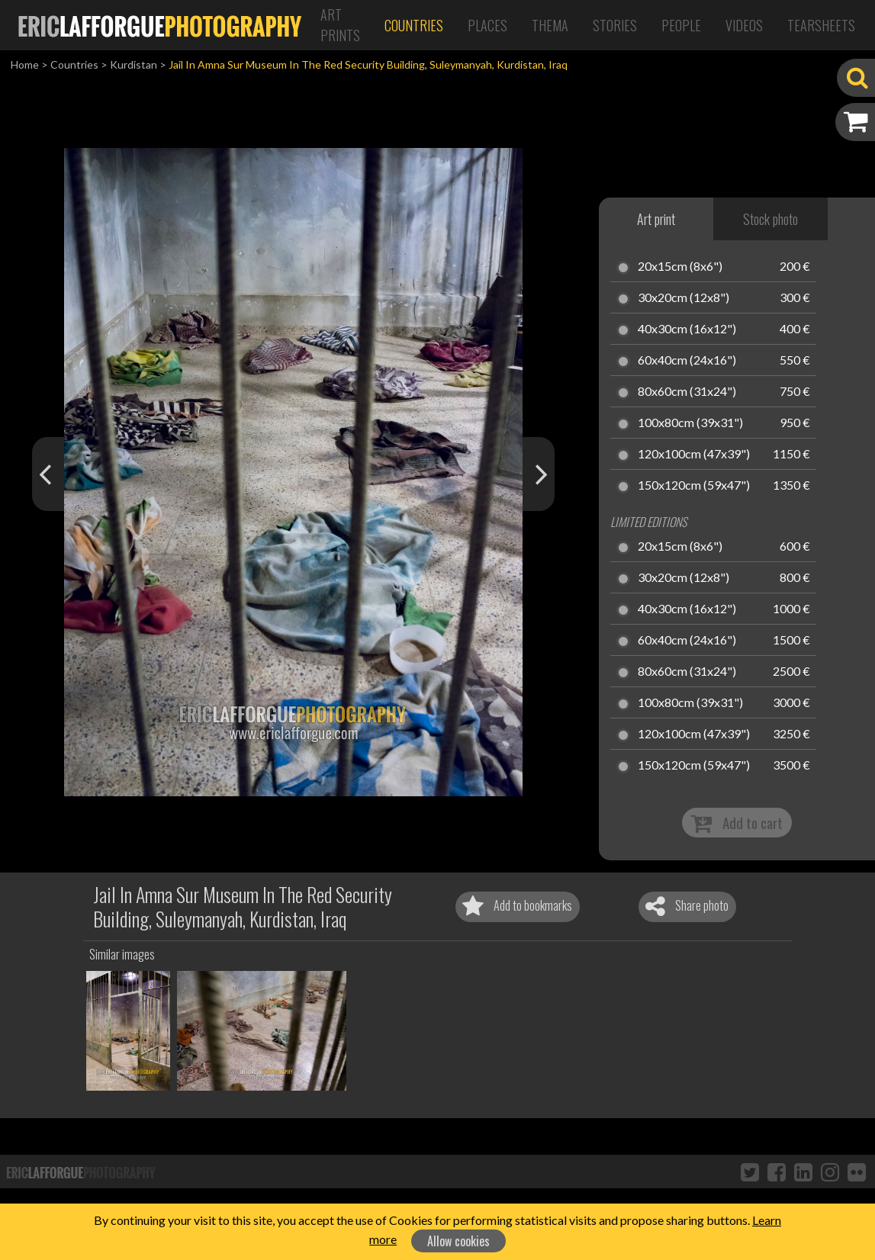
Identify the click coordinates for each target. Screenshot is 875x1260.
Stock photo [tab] (770, 219)
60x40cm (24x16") (687, 361)
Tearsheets (821, 25)
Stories (615, 25)
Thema (550, 25)
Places (487, 25)
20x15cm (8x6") (680, 267)
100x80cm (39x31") (690, 423)
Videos (744, 25)
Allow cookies (458, 1241)
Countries (413, 25)
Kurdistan (133, 64)
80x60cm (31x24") (687, 392)
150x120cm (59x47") (694, 486)
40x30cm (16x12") (687, 329)
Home (25, 64)
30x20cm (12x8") (683, 298)
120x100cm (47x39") (694, 454)
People (681, 25)
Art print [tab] (656, 219)
